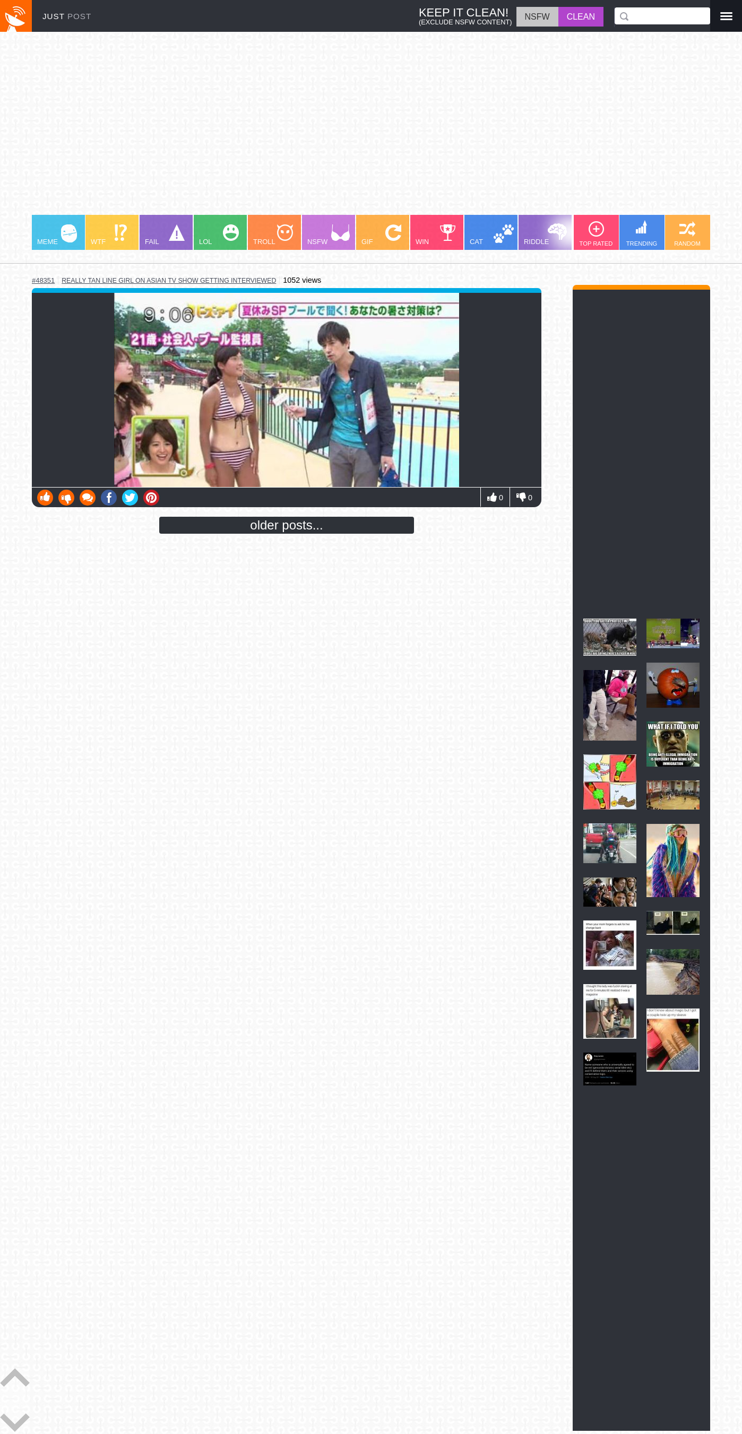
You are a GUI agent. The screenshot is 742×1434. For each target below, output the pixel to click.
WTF (109, 235)
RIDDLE (545, 234)
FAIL (165, 235)
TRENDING (641, 233)
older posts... (286, 525)
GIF (381, 235)
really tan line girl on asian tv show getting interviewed (169, 280)
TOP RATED (596, 234)
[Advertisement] (350, 128)
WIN (436, 235)
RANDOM (687, 234)
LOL (219, 235)
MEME (57, 235)
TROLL (273, 235)
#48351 (43, 280)
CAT (492, 235)
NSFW (328, 235)
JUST (66, 16)
